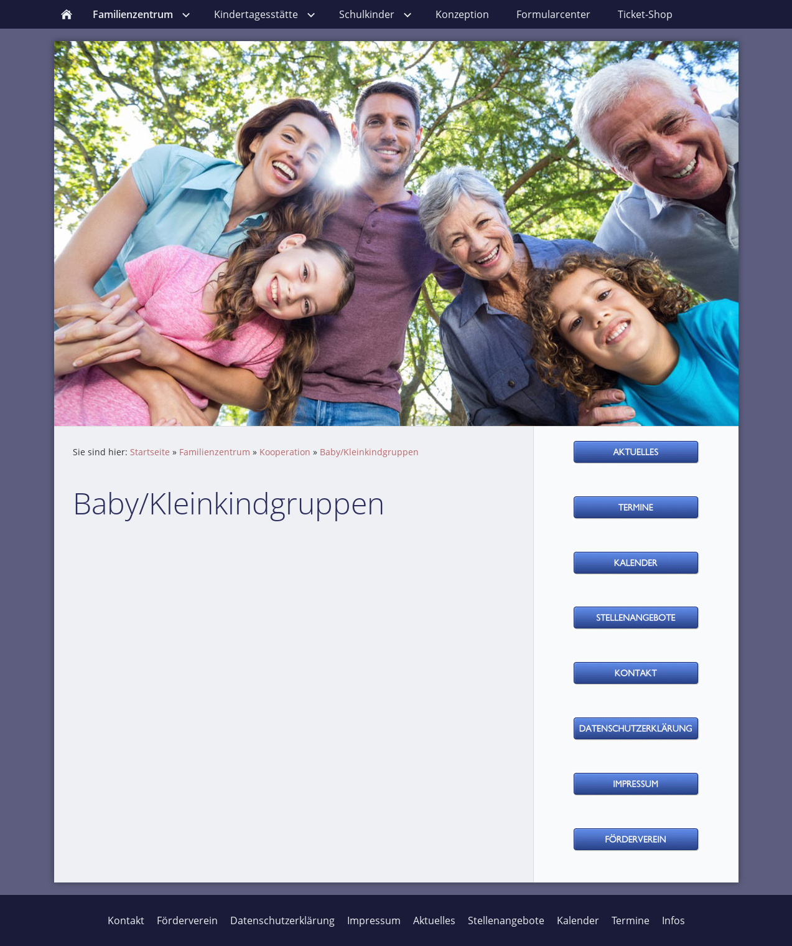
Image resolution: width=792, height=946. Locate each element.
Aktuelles (434, 920)
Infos (673, 920)
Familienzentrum (214, 452)
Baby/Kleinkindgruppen (369, 452)
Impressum (374, 920)
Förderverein (187, 920)
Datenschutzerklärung (282, 920)
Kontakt (126, 920)
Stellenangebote (506, 920)
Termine (631, 920)
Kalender (578, 920)
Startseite (150, 452)
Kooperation (284, 452)
